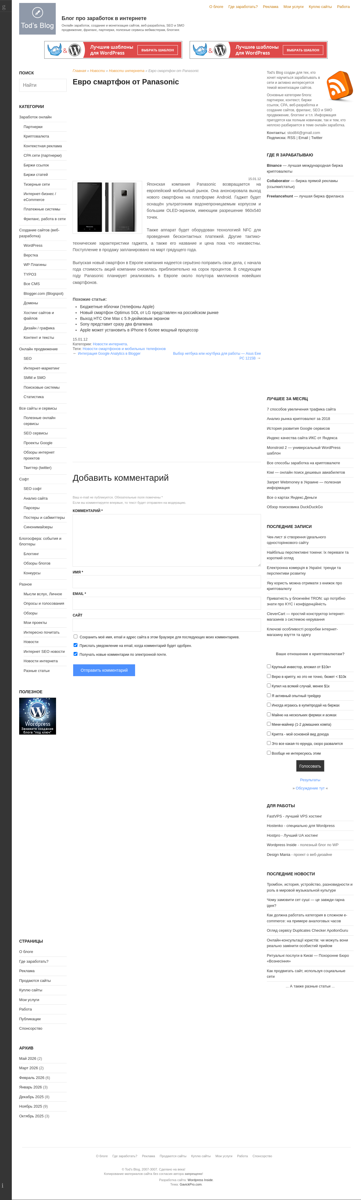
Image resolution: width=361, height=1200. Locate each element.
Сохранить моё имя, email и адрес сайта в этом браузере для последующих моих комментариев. (159, 637)
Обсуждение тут (310, 788)
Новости (97, 71)
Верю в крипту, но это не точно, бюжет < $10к (309, 677)
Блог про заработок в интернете (104, 18)
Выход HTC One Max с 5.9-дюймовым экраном (124, 318)
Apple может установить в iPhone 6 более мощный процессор (139, 330)
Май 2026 (27, 1058)
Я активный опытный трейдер (296, 696)
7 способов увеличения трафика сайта (301, 409)
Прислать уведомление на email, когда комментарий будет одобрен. (132, 645)
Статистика (34, 397)
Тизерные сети (37, 184)
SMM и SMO (34, 377)
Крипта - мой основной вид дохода (300, 734)
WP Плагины (35, 264)
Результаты (310, 780)
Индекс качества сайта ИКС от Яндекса (302, 438)
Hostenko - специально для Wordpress (301, 825)
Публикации (30, 1019)
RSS (292, 137)
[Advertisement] (167, 132)
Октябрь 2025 (31, 1116)
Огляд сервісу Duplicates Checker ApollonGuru (307, 930)
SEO (28, 358)
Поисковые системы (42, 387)
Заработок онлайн (35, 117)
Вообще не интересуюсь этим (296, 753)
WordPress (33, 245)
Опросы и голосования (44, 603)
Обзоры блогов (37, 563)
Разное (25, 584)
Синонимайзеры (38, 527)
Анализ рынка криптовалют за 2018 (298, 418)
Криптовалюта (36, 136)
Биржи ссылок (36, 165)
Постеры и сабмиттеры (44, 517)
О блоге (216, 6)
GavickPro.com (191, 1184)
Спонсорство (30, 1028)
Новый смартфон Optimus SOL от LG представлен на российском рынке (149, 312)
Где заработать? (243, 6)
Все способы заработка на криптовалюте (303, 463)
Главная (79, 71)
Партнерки (33, 127)
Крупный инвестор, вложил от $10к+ (301, 667)
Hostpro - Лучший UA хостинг (292, 835)
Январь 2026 (30, 1087)
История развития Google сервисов (298, 428)
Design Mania (279, 854)
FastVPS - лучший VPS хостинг (294, 816)
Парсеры (32, 508)
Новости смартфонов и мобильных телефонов (124, 348)
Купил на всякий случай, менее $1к (300, 686)
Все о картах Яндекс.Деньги (292, 497)
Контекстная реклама (43, 146)
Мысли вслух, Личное (43, 594)
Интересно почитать (42, 632)
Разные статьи (37, 670)
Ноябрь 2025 (30, 1106)
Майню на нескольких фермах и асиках (304, 715)
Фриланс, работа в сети (45, 219)
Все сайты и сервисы (38, 408)
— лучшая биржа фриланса (305, 196)
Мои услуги (293, 6)
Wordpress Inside (282, 845)
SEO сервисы (36, 433)
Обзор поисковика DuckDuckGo (295, 507)
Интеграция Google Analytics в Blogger (109, 354)
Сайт (77, 615)
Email (79, 594)
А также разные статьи (310, 986)
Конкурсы (32, 573)
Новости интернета (126, 71)
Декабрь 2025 (31, 1097)
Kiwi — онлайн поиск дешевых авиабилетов (306, 472)
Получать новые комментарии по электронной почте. (120, 654)
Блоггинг (31, 554)
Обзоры (30, 613)
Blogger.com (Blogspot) (43, 293)
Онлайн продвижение (38, 349)
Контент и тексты (39, 337)
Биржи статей (36, 174)
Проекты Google (38, 443)
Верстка (31, 255)
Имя (78, 572)
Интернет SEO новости (44, 651)
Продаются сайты (35, 980)
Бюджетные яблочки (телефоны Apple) (117, 306)
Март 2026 (28, 1068)
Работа (343, 6)
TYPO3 (30, 274)
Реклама (270, 6)
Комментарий (88, 511)
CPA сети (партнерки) (43, 155)
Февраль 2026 (31, 1077)
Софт (24, 479)
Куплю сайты (320, 6)
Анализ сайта (36, 498)
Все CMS (32, 284)
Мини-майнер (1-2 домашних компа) (301, 724)
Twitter (316, 137)
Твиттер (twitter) (38, 467)
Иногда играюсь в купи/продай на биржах (305, 705)
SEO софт (33, 488)
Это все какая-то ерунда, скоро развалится (307, 744)
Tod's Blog (37, 19)
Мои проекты (35, 622)
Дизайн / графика (39, 328)
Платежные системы (42, 209)
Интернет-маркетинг (42, 368)
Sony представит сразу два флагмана (116, 324)
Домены (31, 303)
